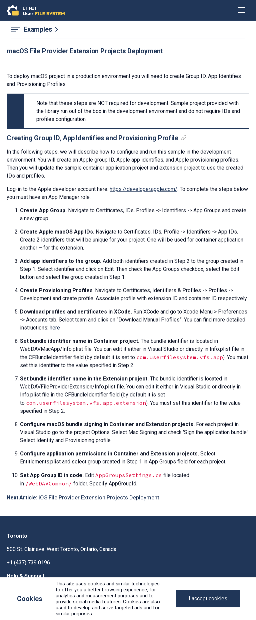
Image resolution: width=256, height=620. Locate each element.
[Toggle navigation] (241, 10)
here (55, 327)
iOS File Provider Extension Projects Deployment (99, 497)
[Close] (208, 598)
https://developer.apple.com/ (143, 189)
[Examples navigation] (128, 29)
